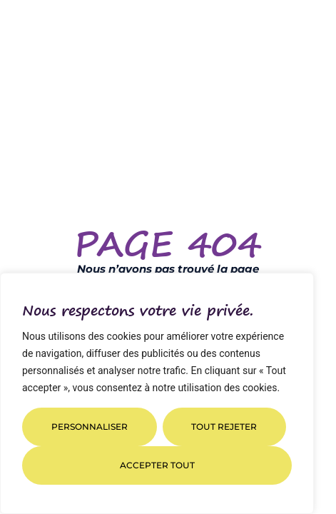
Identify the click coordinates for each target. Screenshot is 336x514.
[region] (157, 393)
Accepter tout (157, 465)
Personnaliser (89, 426)
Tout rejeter (224, 426)
